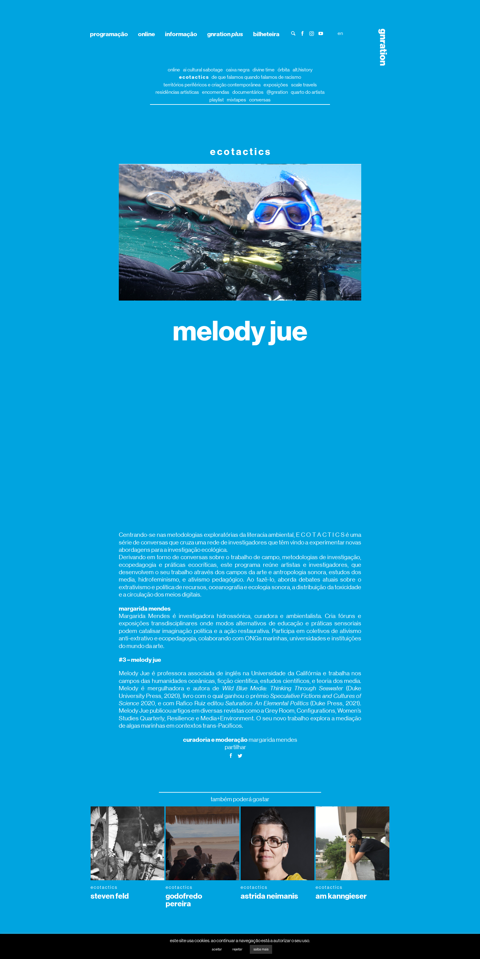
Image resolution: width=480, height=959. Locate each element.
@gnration (277, 92)
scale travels (304, 85)
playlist (216, 100)
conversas (260, 100)
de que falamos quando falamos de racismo (256, 77)
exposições (276, 85)
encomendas (215, 92)
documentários (248, 92)
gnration (225, 34)
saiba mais (260, 949)
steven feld (110, 896)
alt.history (303, 70)
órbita (284, 70)
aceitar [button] (217, 949)
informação (181, 34)
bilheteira (266, 34)
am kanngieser (341, 896)
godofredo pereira (184, 900)
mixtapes (236, 100)
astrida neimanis (269, 896)
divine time (264, 70)
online (146, 34)
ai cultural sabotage (203, 70)
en (340, 33)
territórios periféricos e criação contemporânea (212, 85)
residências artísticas (177, 92)
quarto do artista (307, 92)
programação (109, 34)
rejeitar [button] (237, 949)
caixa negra (237, 70)
